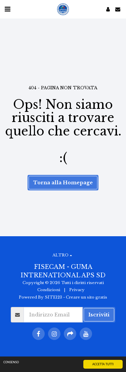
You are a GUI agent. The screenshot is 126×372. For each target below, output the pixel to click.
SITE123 (53, 297)
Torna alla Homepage (63, 183)
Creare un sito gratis (86, 297)
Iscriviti (99, 315)
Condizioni (48, 289)
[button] (7, 9)
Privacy (77, 289)
